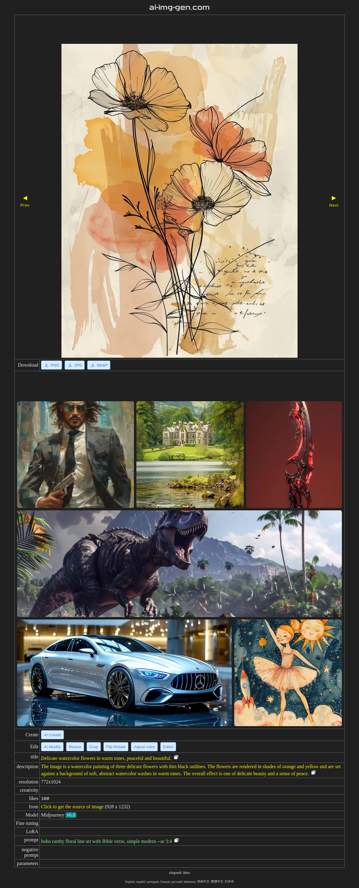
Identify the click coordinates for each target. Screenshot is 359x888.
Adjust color (144, 747)
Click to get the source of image (72, 806)
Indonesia (190, 881)
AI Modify (52, 747)
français (165, 881)
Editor (168, 747)
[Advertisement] (169, 30)
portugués (153, 881)
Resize (75, 747)
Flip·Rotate (116, 747)
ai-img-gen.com (179, 7)
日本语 (229, 881)
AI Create (52, 735)
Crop (93, 747)
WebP (99, 365)
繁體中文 (217, 881)
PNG (51, 365)
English (130, 881)
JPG (74, 365)
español (141, 881)
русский (177, 881)
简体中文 (203, 881)
